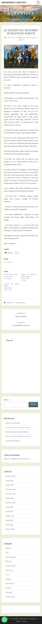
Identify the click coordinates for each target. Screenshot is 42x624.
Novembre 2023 (11, 494)
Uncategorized (10, 597)
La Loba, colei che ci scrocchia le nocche (18, 427)
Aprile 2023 (9, 520)
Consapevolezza (20, 303)
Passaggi (8, 579)
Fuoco (7, 575)
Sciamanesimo (10, 583)
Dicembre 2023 (10, 489)
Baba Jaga (9, 561)
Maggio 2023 (10, 516)
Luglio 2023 (9, 511)
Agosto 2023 (9, 507)
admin (23, 37)
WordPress (33, 619)
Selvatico (8, 588)
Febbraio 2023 (10, 529)
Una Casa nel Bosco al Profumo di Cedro (18, 436)
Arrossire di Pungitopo (13, 441)
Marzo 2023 (9, 525)
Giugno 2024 (10, 485)
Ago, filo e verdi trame (13, 423)
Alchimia (10, 303)
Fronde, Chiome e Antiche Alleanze (17, 432)
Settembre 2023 (10, 503)
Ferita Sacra (9, 570)
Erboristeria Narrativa (14, 2)
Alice (7, 553)
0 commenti (33, 37)
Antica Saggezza (11, 557)
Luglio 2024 (9, 481)
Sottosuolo (9, 592)
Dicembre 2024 (10, 476)
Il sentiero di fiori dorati (10, 274)
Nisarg (24, 621)
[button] (4, 620)
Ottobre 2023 (10, 498)
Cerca (6, 400)
